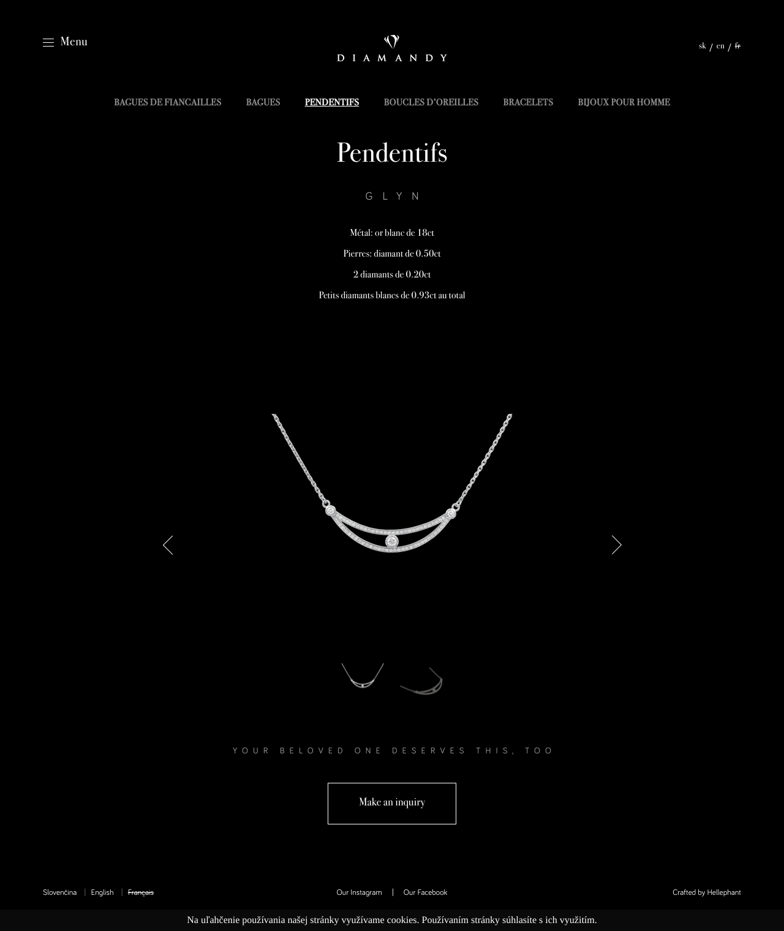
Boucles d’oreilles (431, 103)
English (102, 893)
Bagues (263, 103)
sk (702, 46)
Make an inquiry (392, 803)
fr (738, 46)
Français (141, 893)
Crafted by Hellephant (707, 893)
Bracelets (528, 103)
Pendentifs (332, 103)
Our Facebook (426, 893)
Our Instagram (359, 893)
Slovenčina (60, 893)
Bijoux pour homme (624, 103)
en (721, 46)
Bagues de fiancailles (167, 103)
